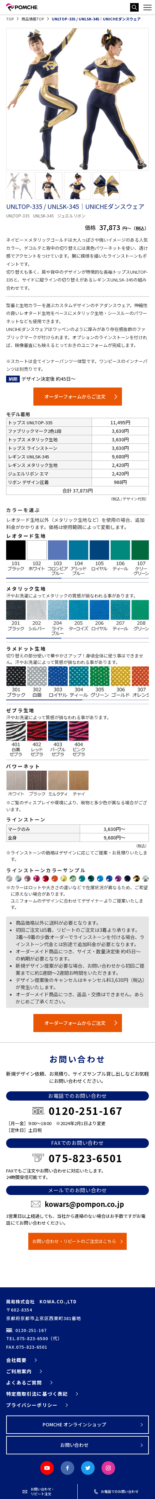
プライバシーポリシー (32, 1405)
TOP (10, 18)
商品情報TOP (32, 18)
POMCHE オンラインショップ (74, 1424)
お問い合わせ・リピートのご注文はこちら (74, 1241)
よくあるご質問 (24, 1382)
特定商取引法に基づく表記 (37, 1393)
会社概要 (16, 1360)
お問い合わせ (74, 1444)
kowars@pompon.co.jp (84, 1204)
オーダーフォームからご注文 (75, 396)
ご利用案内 (19, 1371)
